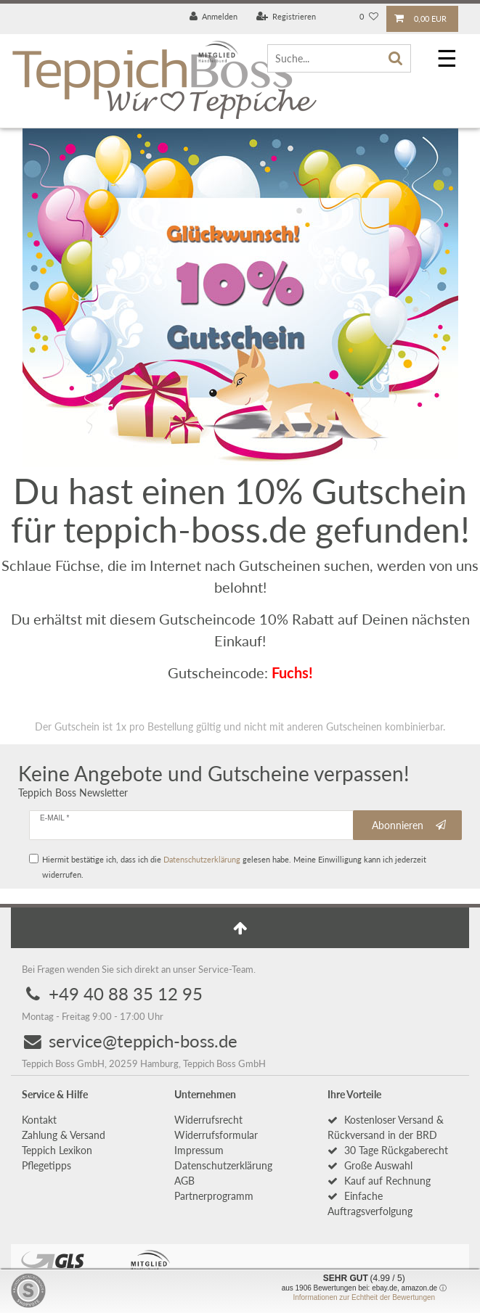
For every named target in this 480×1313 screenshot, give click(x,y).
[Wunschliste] (368, 17)
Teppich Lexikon (57, 1150)
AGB (184, 1180)
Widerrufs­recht (208, 1120)
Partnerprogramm (213, 1196)
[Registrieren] (286, 17)
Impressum (199, 1150)
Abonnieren (409, 825)
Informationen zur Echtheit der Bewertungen (364, 1297)
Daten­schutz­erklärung (223, 1165)
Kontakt (39, 1120)
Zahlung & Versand (63, 1135)
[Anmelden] (214, 17)
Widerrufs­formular (216, 1135)
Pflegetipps (46, 1165)
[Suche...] (339, 58)
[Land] (338, 17)
